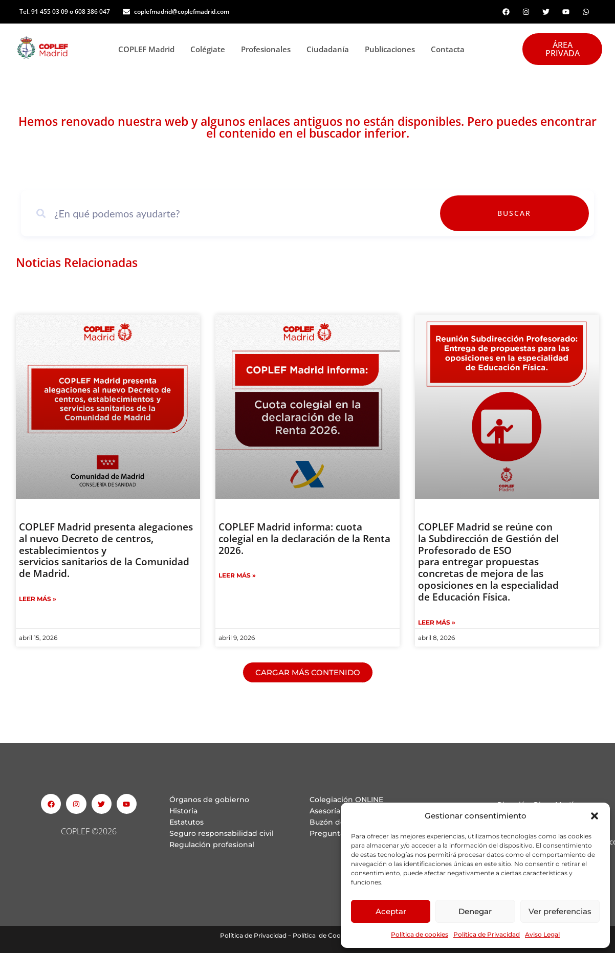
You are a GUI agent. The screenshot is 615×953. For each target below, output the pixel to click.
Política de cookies (419, 934)
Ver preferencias (560, 911)
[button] (594, 816)
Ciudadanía (330, 49)
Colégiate (210, 49)
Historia (183, 810)
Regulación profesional (211, 844)
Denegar (475, 911)
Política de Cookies (323, 935)
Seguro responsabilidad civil (221, 833)
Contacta (448, 49)
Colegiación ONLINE (346, 799)
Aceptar (391, 911)
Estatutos (186, 822)
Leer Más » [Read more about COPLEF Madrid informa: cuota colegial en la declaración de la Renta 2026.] (237, 575)
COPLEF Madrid (149, 49)
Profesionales (268, 49)
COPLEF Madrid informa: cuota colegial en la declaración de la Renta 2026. (304, 538)
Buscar (559, 213)
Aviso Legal (542, 934)
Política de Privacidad (486, 934)
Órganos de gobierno (209, 799)
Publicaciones (393, 49)
